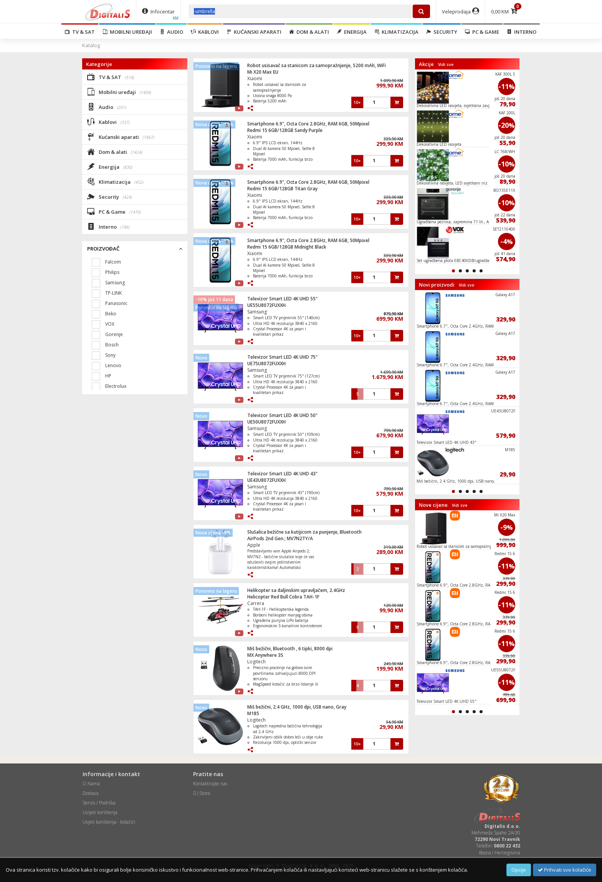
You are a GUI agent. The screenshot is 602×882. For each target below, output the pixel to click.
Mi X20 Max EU (262, 72)
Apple (253, 545)
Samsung (257, 311)
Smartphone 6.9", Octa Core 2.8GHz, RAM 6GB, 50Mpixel (308, 123)
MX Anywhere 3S (265, 655)
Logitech (256, 661)
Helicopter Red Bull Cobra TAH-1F (283, 596)
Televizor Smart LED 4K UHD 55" (282, 298)
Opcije (518, 869)
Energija (352, 31)
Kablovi (205, 31)
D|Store (201, 793)
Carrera (255, 603)
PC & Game (482, 31)
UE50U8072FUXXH (266, 422)
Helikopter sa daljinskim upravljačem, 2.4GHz (296, 590)
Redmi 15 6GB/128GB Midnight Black (286, 247)
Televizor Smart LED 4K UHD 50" (282, 415)
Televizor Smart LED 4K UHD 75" (282, 357)
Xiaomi (254, 78)
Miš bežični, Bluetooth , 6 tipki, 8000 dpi (289, 648)
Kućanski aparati (254, 31)
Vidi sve (445, 64)
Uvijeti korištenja (100, 812)
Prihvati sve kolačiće (564, 869)
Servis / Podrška (99, 803)
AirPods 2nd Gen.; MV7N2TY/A (280, 538)
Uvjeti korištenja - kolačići (109, 822)
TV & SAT (80, 31)
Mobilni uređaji (127, 31)
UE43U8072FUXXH (266, 480)
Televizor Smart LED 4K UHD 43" (282, 473)
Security (441, 31)
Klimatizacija (396, 31)
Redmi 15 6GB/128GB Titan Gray (282, 188)
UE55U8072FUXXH (266, 305)
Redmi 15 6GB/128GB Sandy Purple (284, 130)
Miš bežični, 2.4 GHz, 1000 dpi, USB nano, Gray (296, 707)
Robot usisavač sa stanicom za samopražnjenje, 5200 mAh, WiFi (316, 65)
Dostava (91, 793)
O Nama (91, 783)
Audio (171, 31)
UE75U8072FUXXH (266, 363)
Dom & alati (309, 31)
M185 (253, 713)
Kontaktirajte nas (210, 783)
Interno (521, 31)
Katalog (91, 45)
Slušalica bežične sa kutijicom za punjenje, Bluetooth (304, 532)
